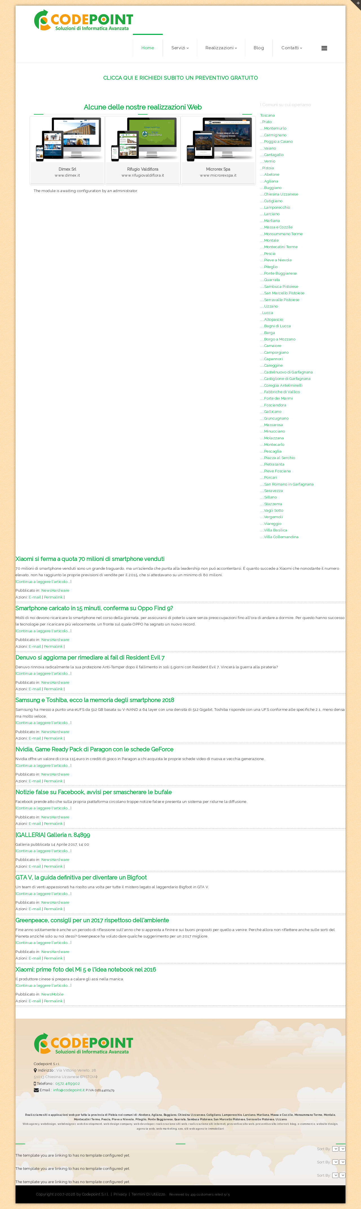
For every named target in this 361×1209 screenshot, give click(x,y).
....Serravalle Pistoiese (280, 300)
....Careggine (271, 365)
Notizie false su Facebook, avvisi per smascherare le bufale (94, 792)
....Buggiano (271, 188)
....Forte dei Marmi (276, 398)
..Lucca (266, 313)
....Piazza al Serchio (277, 458)
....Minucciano (272, 431)
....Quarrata (270, 280)
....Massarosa (271, 425)
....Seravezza (271, 491)
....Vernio (268, 161)
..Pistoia (267, 168)
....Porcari (268, 477)
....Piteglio (269, 267)
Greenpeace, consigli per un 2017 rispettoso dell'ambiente (92, 920)
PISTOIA (89, 1077)
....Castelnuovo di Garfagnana (286, 372)
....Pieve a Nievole (276, 260)
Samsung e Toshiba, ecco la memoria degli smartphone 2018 (95, 700)
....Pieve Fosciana (275, 471)
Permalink (53, 597)
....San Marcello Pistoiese (282, 293)
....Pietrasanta (272, 464)
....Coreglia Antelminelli (281, 385)
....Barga (267, 333)
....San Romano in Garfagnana (287, 484)
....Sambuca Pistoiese (279, 286)
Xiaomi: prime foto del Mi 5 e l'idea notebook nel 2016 (86, 969)
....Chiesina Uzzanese (279, 194)
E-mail (35, 597)
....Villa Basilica (273, 530)
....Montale (269, 240)
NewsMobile (52, 994)
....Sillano (268, 497)
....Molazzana (272, 438)
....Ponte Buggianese (278, 273)
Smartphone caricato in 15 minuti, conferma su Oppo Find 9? (94, 608)
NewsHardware (55, 590)
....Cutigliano (271, 201)
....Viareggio (270, 524)
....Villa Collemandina (279, 537)
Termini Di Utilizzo (148, 1194)
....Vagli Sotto (271, 510)
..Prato (266, 122)
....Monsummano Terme (281, 234)
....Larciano (270, 214)
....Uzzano (269, 306)
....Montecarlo (272, 444)
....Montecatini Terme (279, 247)
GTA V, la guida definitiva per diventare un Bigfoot (81, 877)
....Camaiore (270, 346)
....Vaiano (268, 148)
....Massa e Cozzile (276, 227)
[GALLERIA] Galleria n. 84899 (53, 835)
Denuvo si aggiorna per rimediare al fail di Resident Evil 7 (90, 657)
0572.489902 (67, 1083)
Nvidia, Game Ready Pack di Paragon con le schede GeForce (94, 749)
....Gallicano (270, 411)
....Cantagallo (272, 155)
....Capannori (271, 359)
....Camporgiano (274, 352)
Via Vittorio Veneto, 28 (76, 1070)
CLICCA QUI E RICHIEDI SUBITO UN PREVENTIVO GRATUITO (180, 78)
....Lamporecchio (275, 207)
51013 (39, 1077)
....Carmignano (273, 135)
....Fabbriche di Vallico (280, 392)
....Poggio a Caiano (276, 141)
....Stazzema (271, 504)
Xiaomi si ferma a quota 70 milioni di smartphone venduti (90, 559)
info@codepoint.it (69, 1090)
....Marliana (270, 221)
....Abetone (269, 174)
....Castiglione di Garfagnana (285, 379)
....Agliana (269, 181)
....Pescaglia (271, 451)
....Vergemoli (271, 517)
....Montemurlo (273, 128)
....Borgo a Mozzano (278, 339)
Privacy (120, 1194)
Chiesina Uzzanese (62, 1077)
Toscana (267, 115)
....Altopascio (271, 319)
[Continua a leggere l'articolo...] (43, 582)
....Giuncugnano (274, 418)
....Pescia (268, 253)
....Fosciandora (273, 405)
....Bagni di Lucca (275, 326)
